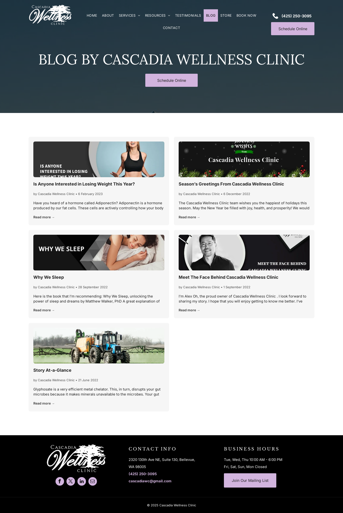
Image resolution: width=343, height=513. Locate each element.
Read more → (44, 217)
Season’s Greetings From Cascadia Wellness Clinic (231, 183)
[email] (92, 482)
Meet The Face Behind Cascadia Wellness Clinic (228, 277)
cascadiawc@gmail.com (150, 481)
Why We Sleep (48, 277)
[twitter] (70, 482)
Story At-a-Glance (52, 370)
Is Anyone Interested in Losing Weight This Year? (84, 183)
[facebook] (59, 482)
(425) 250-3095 (297, 16)
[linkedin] (81, 482)
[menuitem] (92, 15)
